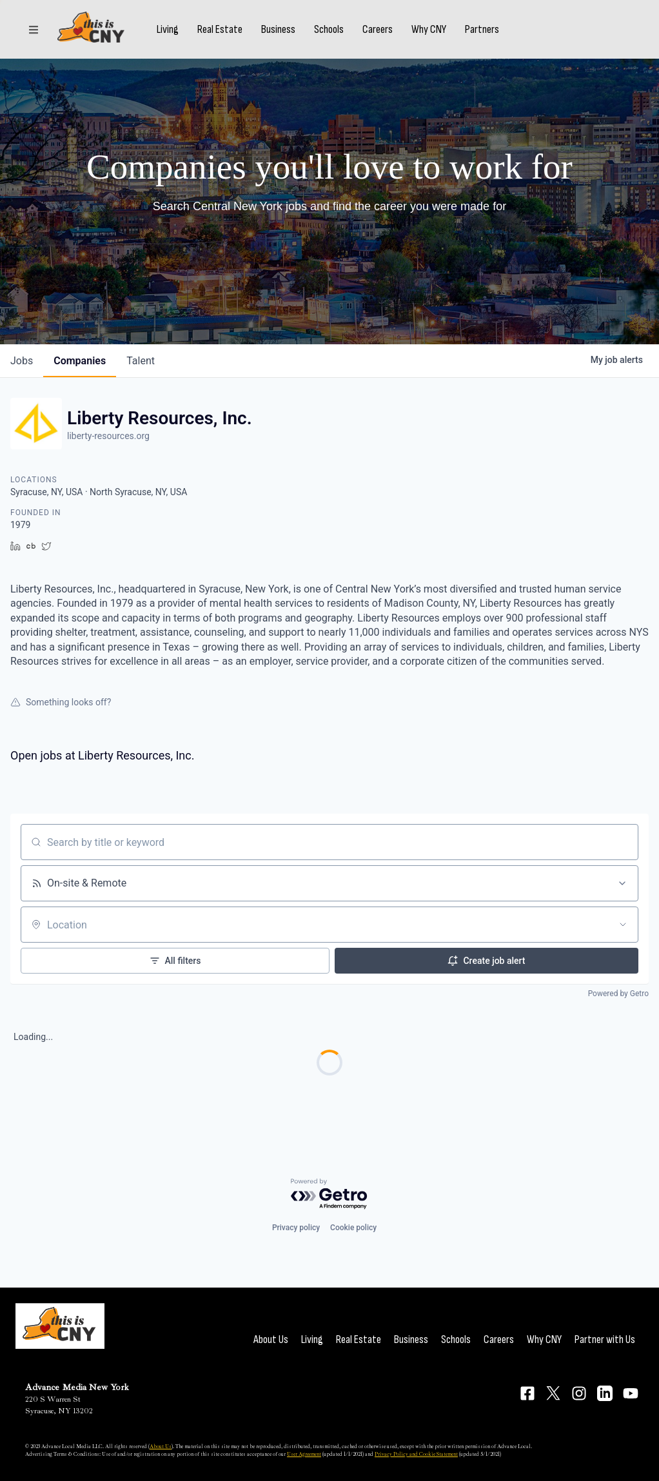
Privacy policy (296, 1227)
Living (178, 34)
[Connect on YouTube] (631, 1393)
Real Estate (230, 34)
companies (80, 361)
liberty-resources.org (108, 436)
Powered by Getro (618, 993)
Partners (492, 34)
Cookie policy (353, 1227)
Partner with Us (605, 1339)
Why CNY (439, 34)
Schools (339, 34)
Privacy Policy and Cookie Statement (416, 1454)
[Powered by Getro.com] (329, 1194)
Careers (388, 34)
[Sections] (33, 34)
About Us (270, 1339)
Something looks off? (60, 702)
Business (288, 34)
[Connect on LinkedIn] (605, 1393)
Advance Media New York (77, 1387)
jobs (21, 361)
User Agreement (304, 1454)
